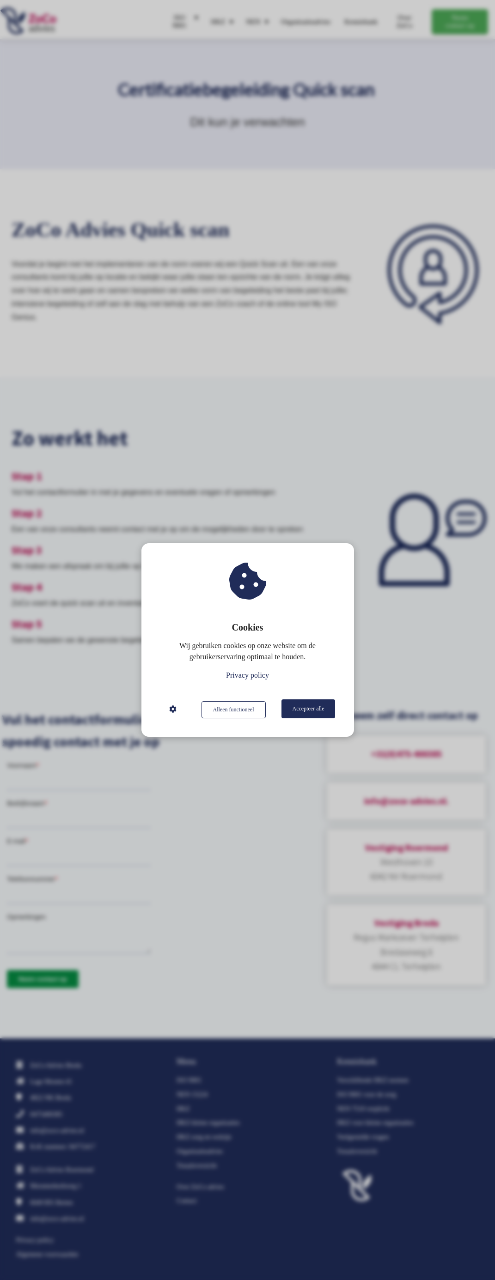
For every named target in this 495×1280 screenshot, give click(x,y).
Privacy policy (247, 676)
